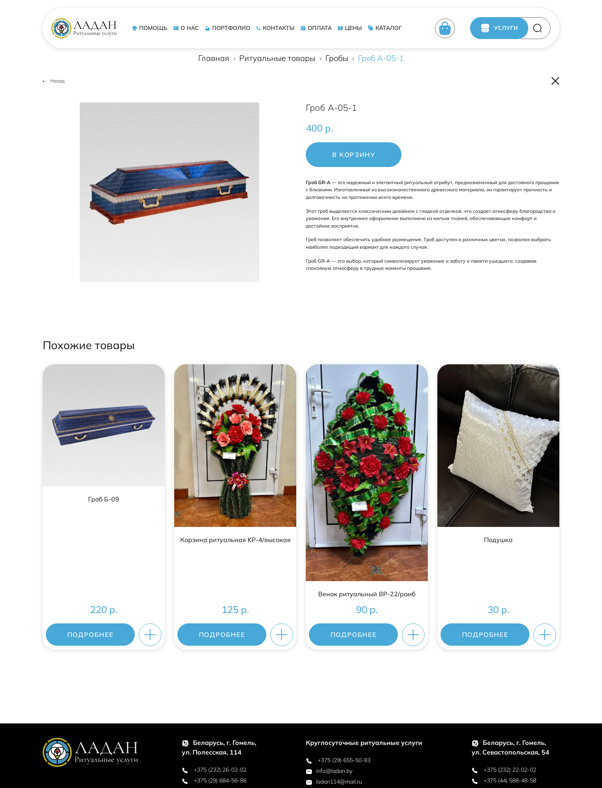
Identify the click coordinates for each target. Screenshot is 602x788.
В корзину (353, 155)
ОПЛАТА (316, 27)
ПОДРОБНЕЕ (90, 635)
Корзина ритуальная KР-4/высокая (235, 540)
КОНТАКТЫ (275, 27)
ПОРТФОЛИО (227, 27)
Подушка (498, 540)
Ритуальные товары (277, 58)
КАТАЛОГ (385, 27)
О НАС (186, 27)
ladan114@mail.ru (334, 781)
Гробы (336, 58)
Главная (213, 58)
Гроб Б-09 (103, 499)
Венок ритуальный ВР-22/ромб (366, 594)
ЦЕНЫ (349, 27)
